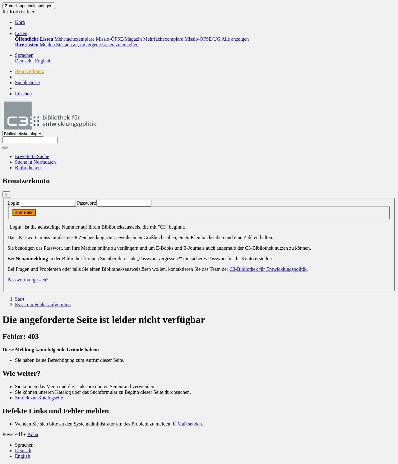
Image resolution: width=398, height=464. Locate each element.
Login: (14, 203)
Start (19, 299)
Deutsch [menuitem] (25, 60)
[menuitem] (34, 39)
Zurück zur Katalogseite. (39, 397)
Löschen (23, 93)
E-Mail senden (187, 423)
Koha (32, 434)
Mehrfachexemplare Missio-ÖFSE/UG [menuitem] (181, 39)
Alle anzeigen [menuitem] (235, 39)
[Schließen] (6, 194)
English (22, 456)
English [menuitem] (42, 60)
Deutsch (23, 450)
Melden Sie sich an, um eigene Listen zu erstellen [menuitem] (89, 44)
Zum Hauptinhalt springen (29, 5)
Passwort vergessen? (28, 279)
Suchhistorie (27, 82)
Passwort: (86, 203)
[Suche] (4, 147)
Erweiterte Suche (32, 156)
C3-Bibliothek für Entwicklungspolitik (268, 269)
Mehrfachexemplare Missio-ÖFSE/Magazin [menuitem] (98, 39)
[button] (20, 22)
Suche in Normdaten (35, 162)
